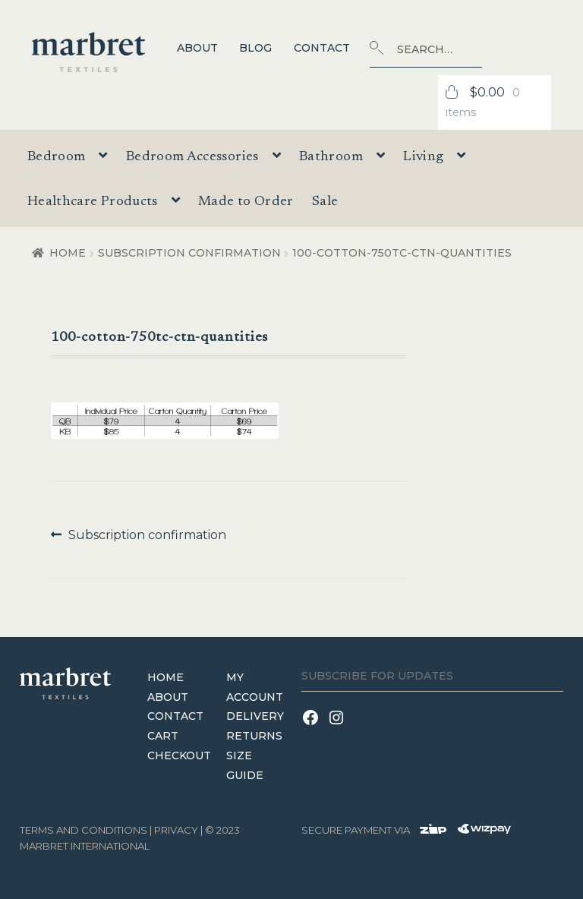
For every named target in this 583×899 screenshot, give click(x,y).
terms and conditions (83, 830)
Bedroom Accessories (192, 157)
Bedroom (56, 157)
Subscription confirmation (189, 253)
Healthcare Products (92, 202)
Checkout (179, 755)
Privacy (176, 830)
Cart (162, 736)
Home (67, 253)
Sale (325, 202)
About (197, 48)
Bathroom (331, 157)
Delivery (255, 716)
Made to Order (246, 202)
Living (423, 157)
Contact (322, 48)
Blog (255, 48)
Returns (254, 736)
